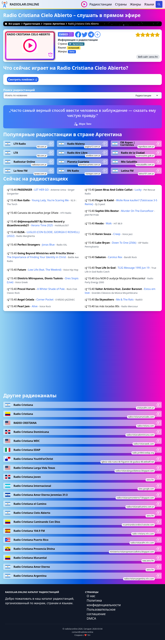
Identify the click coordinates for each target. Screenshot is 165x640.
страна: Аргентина (54, 23)
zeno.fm (153, 56)
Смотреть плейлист (22, 79)
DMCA (91, 618)
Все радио (12, 23)
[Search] (159, 4)
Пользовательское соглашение (101, 611)
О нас (91, 596)
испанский (73, 47)
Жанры (135, 4)
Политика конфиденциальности (104, 602)
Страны (121, 4)
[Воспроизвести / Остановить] (84, 4)
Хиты (71, 51)
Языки (149, 4)
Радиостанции (100, 4)
